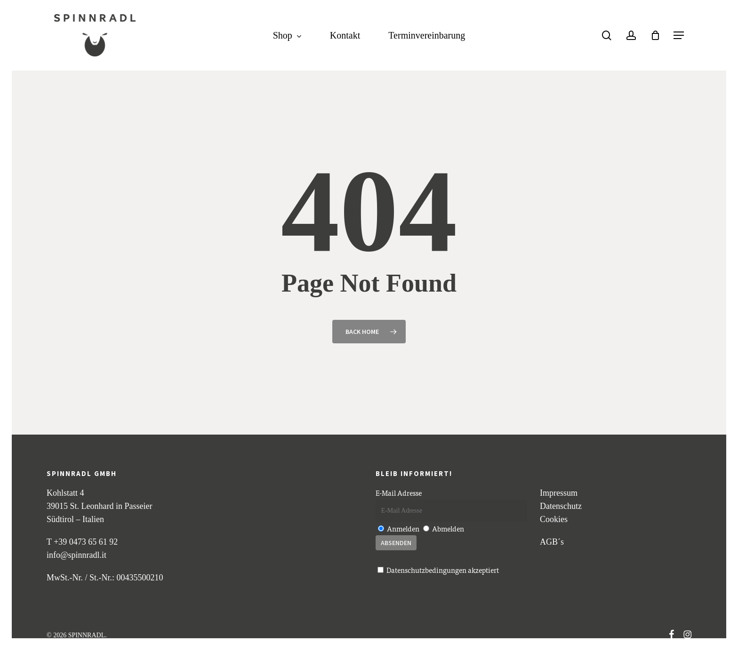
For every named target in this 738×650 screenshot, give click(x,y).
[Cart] (655, 35)
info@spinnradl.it (76, 555)
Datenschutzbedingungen (426, 570)
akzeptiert (438, 570)
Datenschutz (561, 506)
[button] (679, 35)
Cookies (554, 519)
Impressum (559, 493)
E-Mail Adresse (399, 493)
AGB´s (552, 542)
